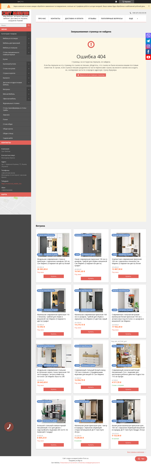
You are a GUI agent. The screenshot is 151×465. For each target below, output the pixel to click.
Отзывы (92, 18)
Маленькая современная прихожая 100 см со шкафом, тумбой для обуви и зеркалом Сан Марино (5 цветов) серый (91, 317)
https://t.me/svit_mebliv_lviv (11, 184)
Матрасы (6, 89)
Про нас (42, 18)
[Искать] (28, 25)
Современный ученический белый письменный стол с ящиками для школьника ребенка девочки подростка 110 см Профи (128, 373)
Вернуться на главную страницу (92, 75)
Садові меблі (8, 138)
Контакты (55, 18)
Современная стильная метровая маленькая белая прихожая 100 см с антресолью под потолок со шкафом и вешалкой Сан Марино (128, 318)
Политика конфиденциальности (89, 463)
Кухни (5, 59)
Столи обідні (7, 124)
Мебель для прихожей (11, 43)
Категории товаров (8, 34)
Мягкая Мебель (9, 94)
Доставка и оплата (74, 18)
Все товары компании (135, 452)
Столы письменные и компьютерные (11, 53)
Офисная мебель (9, 99)
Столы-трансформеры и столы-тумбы (15, 109)
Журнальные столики (11, 103)
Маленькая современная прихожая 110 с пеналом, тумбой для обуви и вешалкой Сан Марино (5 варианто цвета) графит (53, 318)
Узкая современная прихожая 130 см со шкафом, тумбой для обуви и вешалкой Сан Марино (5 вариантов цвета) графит (91, 262)
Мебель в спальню (10, 48)
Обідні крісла (8, 129)
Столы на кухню (9, 68)
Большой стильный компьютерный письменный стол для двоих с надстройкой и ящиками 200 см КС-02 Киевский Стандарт (52, 428)
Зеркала (6, 115)
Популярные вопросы (112, 18)
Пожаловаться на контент (68, 463)
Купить (53, 276)
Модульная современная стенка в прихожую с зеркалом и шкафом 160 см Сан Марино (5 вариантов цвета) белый (53, 261)
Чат (141, 459)
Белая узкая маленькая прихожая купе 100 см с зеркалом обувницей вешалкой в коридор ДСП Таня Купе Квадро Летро (128, 427)
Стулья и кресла (9, 73)
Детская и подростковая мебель (12, 83)
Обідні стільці (8, 133)
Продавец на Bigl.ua (75, 460)
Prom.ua (85, 458)
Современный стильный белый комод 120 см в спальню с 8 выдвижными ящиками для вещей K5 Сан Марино (90, 372)
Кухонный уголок (9, 64)
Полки (5, 119)
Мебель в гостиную (10, 38)
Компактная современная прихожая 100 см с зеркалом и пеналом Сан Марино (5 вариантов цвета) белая (127, 261)
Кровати (6, 78)
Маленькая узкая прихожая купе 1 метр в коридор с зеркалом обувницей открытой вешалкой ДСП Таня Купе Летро (91, 428)
